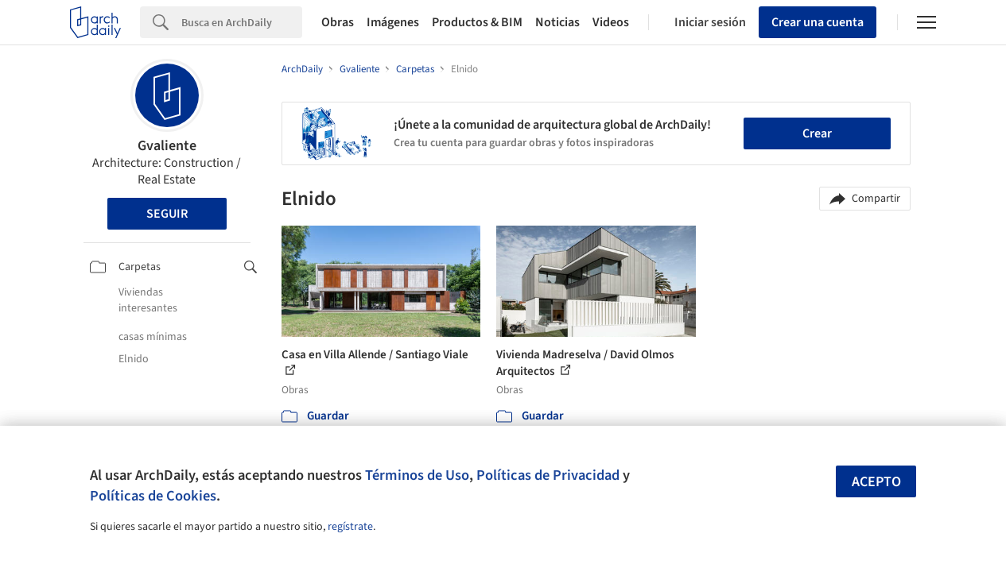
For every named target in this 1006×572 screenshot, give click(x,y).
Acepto (876, 482)
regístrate (350, 527)
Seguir (167, 213)
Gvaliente (167, 146)
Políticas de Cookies (153, 495)
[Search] (241, 22)
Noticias (557, 22)
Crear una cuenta (817, 22)
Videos (610, 22)
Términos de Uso (417, 475)
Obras (337, 22)
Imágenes (393, 22)
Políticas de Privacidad (548, 475)
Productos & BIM (477, 22)
